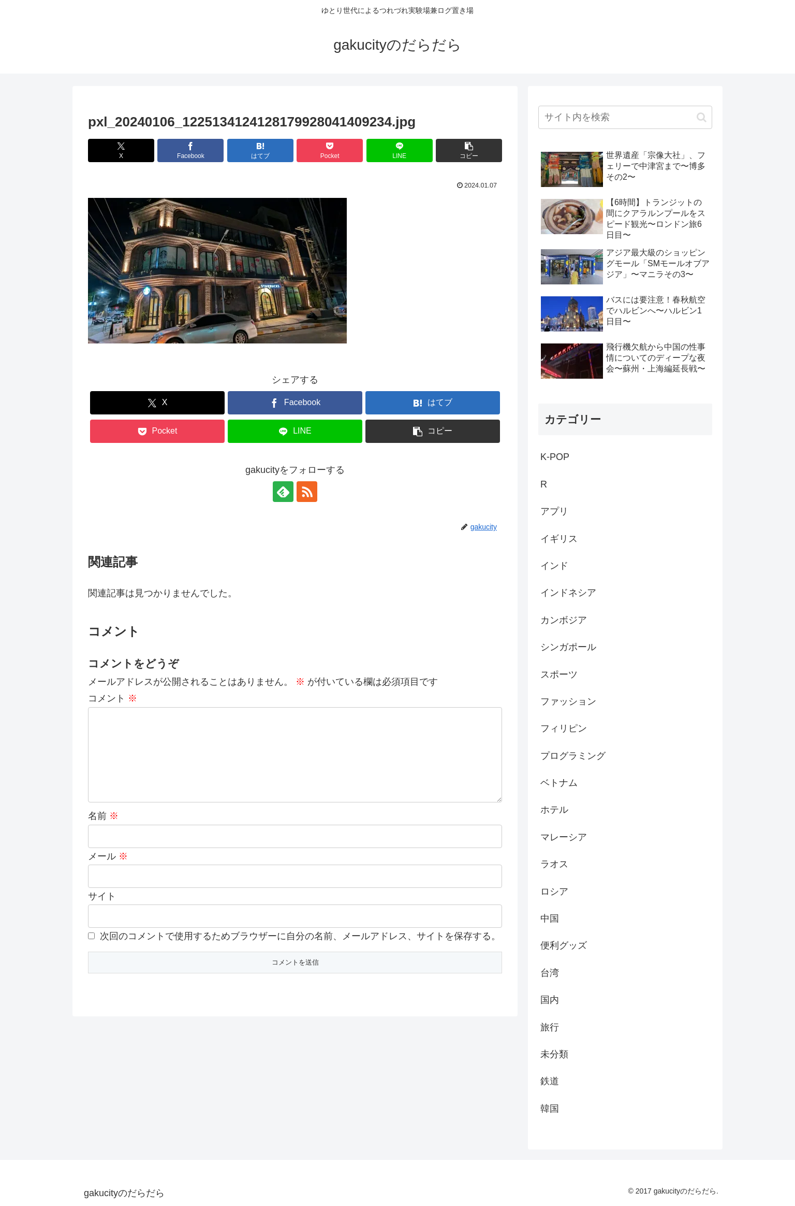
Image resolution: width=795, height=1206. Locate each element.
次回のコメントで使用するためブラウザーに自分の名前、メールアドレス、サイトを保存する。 (300, 952)
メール (108, 873)
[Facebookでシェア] (190, 150)
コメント (112, 698)
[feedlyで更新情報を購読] (283, 491)
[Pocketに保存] (330, 150)
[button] (469, 150)
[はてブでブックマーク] (260, 150)
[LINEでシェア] (399, 150)
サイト (102, 913)
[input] (625, 117)
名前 (103, 832)
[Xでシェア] (121, 150)
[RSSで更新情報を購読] (307, 491)
